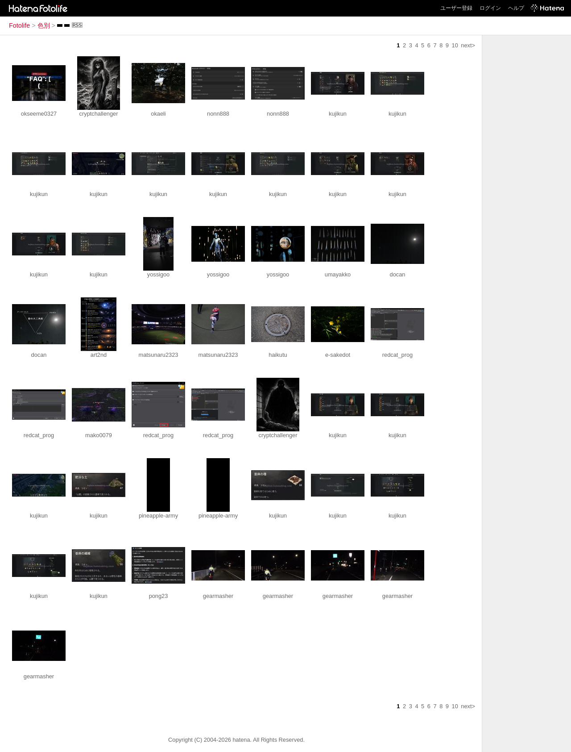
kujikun (338, 113)
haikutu (278, 354)
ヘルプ (516, 8)
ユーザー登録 (456, 8)
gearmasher (218, 596)
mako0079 (98, 435)
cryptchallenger (98, 113)
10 (455, 45)
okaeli (158, 113)
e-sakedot (337, 354)
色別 (43, 25)
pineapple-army (158, 515)
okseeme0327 (39, 113)
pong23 (158, 596)
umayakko (338, 274)
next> (468, 45)
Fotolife (19, 25)
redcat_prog (397, 354)
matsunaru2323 (158, 354)
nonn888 (218, 113)
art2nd (99, 354)
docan (397, 274)
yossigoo (158, 274)
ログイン (490, 8)
